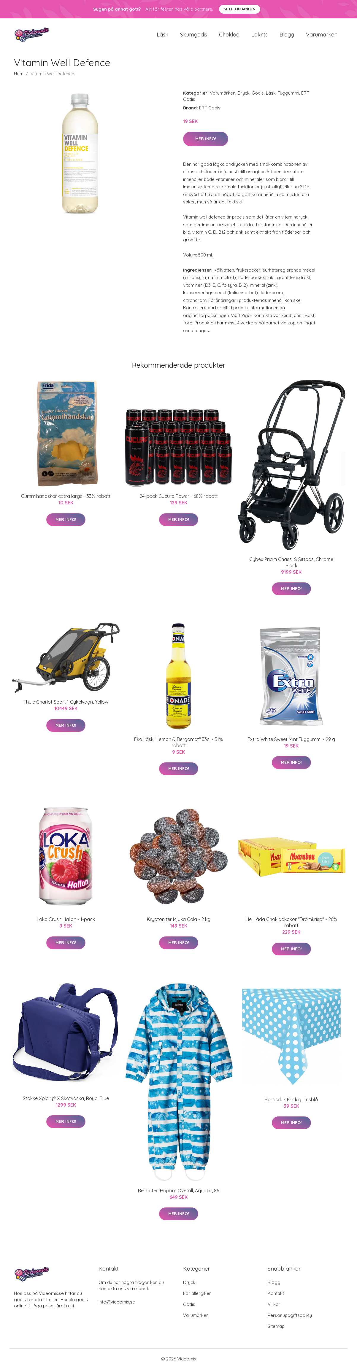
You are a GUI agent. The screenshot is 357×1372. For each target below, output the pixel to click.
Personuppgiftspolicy (290, 1318)
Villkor (274, 1307)
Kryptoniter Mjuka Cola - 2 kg (178, 922)
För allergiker (197, 1296)
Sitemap (276, 1329)
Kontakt (276, 1296)
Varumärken (321, 36)
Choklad (229, 36)
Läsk (162, 36)
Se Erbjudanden (240, 9)
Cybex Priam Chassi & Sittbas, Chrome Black (291, 565)
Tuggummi (288, 96)
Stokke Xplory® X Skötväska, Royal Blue (66, 1101)
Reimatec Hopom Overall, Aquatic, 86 (178, 1193)
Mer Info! (205, 141)
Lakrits (259, 36)
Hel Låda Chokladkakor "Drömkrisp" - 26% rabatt (291, 926)
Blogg (287, 36)
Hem (18, 76)
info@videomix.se (117, 1305)
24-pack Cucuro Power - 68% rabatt (178, 499)
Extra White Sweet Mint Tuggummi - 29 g (291, 742)
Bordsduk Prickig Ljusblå (291, 1102)
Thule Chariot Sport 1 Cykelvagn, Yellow (65, 705)
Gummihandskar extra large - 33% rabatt (66, 499)
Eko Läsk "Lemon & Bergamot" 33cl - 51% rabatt (178, 745)
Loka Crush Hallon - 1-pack (66, 922)
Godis (258, 96)
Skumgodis (193, 36)
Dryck (243, 96)
